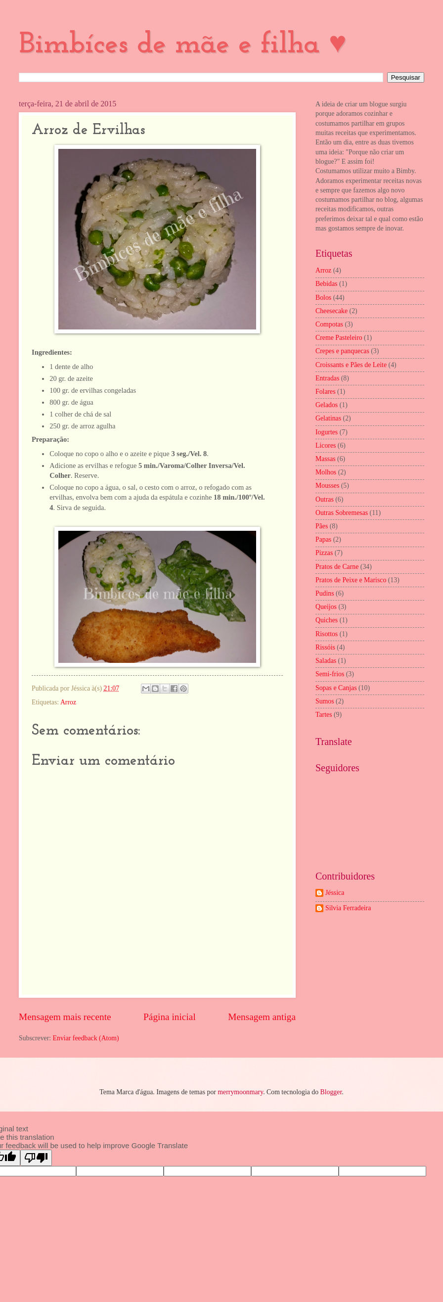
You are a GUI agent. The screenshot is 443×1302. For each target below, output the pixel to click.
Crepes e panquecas (342, 351)
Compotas (329, 324)
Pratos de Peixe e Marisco (350, 580)
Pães (321, 526)
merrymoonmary (240, 1092)
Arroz (68, 702)
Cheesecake (331, 311)
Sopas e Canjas (336, 688)
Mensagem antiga (262, 1017)
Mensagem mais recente (65, 1017)
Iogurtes (326, 432)
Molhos (325, 472)
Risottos (326, 634)
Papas (323, 539)
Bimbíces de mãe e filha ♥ (183, 45)
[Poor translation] (36, 1158)
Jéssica (334, 892)
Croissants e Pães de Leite (351, 365)
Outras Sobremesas (341, 512)
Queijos (326, 606)
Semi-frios (329, 674)
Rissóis (325, 647)
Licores (325, 445)
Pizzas (324, 553)
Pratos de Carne (336, 566)
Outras (324, 499)
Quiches (326, 620)
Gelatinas (328, 418)
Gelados (326, 405)
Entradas (327, 378)
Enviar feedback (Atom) (86, 1038)
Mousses (327, 485)
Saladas (325, 660)
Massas (325, 459)
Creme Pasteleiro (338, 337)
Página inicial (169, 1017)
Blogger (331, 1092)
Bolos (323, 297)
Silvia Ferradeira (348, 908)
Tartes (323, 714)
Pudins (324, 593)
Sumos (324, 701)
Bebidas (326, 283)
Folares (325, 391)
